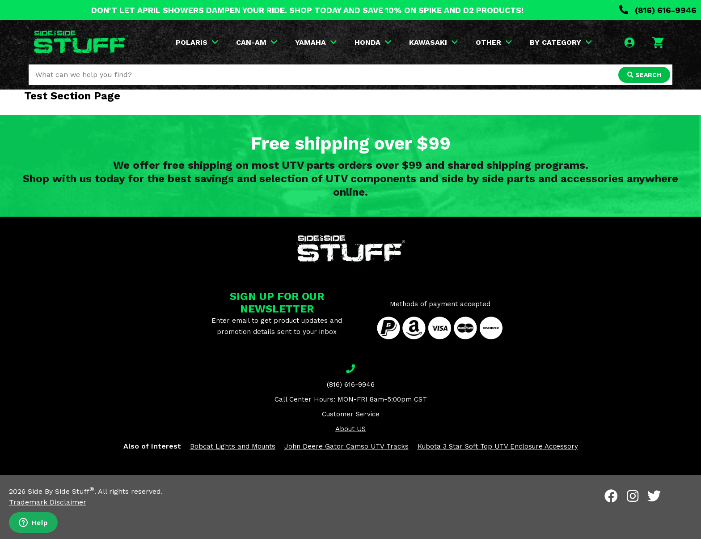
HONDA (373, 42)
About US (350, 429)
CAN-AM (256, 42)
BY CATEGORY (561, 42)
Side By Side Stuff (61, 491)
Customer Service (351, 414)
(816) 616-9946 (658, 10)
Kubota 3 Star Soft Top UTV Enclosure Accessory (498, 446)
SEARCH (644, 74)
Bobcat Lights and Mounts (232, 446)
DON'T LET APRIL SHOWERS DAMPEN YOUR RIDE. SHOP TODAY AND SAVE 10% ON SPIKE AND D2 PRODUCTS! (307, 10)
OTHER (494, 42)
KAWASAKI (433, 42)
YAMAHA (316, 42)
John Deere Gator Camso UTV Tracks (346, 446)
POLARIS (197, 42)
